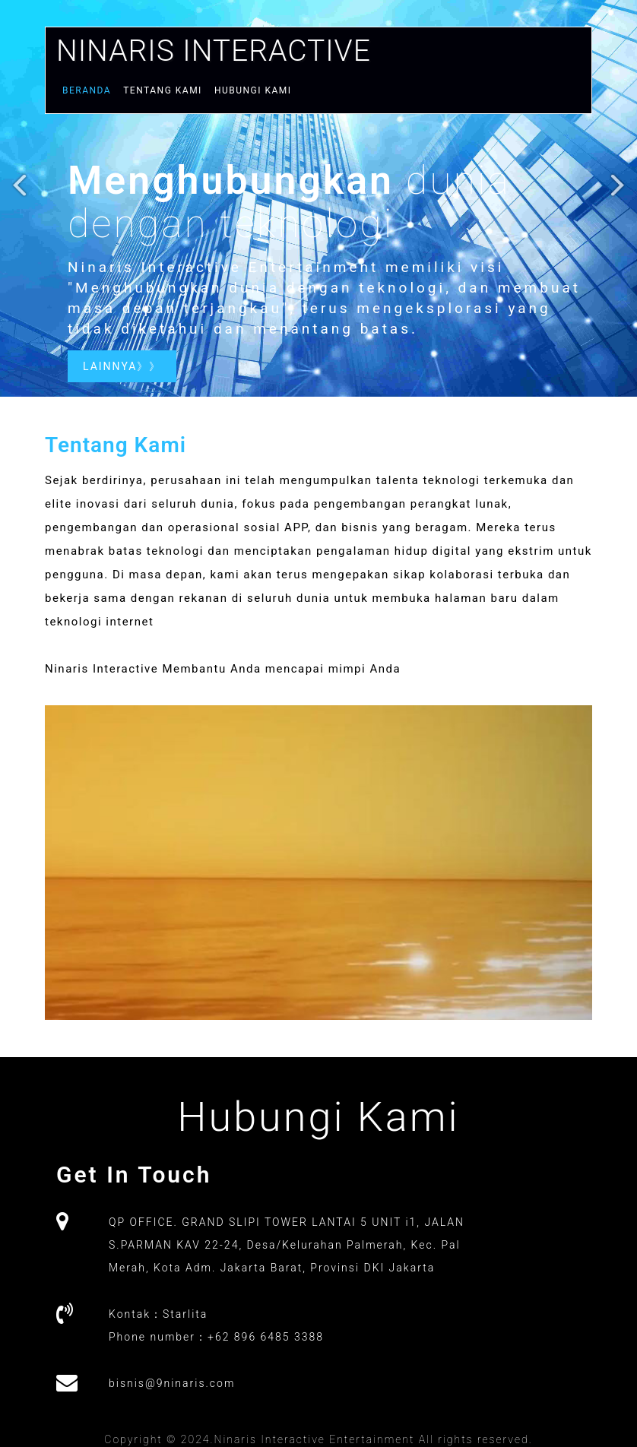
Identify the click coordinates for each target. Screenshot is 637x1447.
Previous (20, 192)
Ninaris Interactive (213, 49)
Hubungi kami (253, 90)
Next (617, 192)
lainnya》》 (122, 366)
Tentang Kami (162, 90)
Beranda (86, 90)
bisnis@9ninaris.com (172, 1383)
